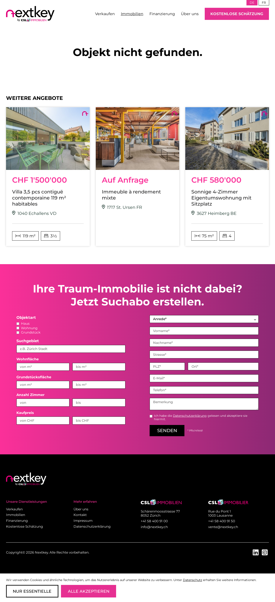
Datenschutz (192, 580)
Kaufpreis (25, 412)
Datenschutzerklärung (190, 415)
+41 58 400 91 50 (221, 521)
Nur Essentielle (32, 591)
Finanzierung (162, 13)
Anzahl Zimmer (30, 395)
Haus (23, 323)
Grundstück (28, 332)
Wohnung (27, 328)
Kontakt (80, 514)
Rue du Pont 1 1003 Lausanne (220, 513)
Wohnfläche (27, 359)
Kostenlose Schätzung (236, 13)
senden (167, 430)
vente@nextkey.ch (223, 526)
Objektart (26, 317)
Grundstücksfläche (33, 377)
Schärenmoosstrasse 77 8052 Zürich (160, 513)
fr (264, 3)
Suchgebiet (27, 341)
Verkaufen (105, 13)
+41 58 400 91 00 (154, 521)
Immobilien (132, 13)
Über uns (190, 13)
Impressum (83, 520)
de (252, 3)
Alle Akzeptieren (88, 591)
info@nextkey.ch (154, 526)
